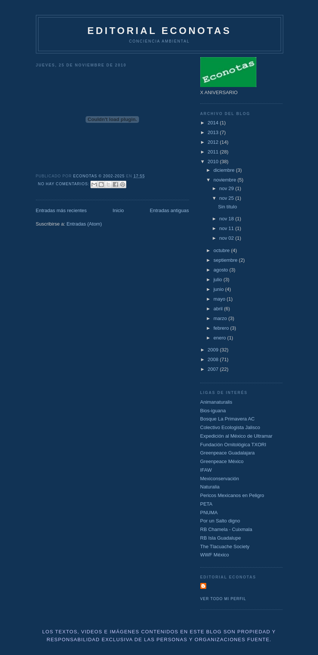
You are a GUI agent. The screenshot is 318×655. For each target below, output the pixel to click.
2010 (214, 161)
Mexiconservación (219, 478)
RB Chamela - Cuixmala (226, 529)
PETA (206, 504)
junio (219, 289)
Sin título (227, 206)
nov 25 (227, 198)
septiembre (226, 260)
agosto (221, 270)
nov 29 (227, 188)
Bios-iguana (213, 410)
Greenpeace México (222, 461)
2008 (214, 359)
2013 (214, 132)
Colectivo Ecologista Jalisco (230, 427)
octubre (222, 250)
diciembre (224, 170)
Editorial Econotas (159, 30)
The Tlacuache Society (225, 546)
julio (218, 279)
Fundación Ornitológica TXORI (233, 444)
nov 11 (227, 228)
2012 (214, 142)
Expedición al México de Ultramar (236, 436)
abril (218, 308)
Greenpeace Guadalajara (227, 453)
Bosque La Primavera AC (227, 419)
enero (220, 338)
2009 (214, 350)
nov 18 (227, 218)
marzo (220, 318)
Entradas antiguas (169, 210)
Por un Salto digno (220, 521)
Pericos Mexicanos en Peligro (232, 495)
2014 (214, 122)
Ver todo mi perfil (223, 599)
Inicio (118, 210)
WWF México (214, 555)
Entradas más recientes (61, 210)
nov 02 (227, 238)
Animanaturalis (216, 402)
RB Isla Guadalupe (220, 538)
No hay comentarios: (64, 184)
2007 (214, 369)
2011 (214, 152)
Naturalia (210, 487)
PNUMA (209, 512)
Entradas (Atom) (84, 224)
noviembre (225, 180)
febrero (221, 328)
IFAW (206, 470)
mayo (219, 299)
